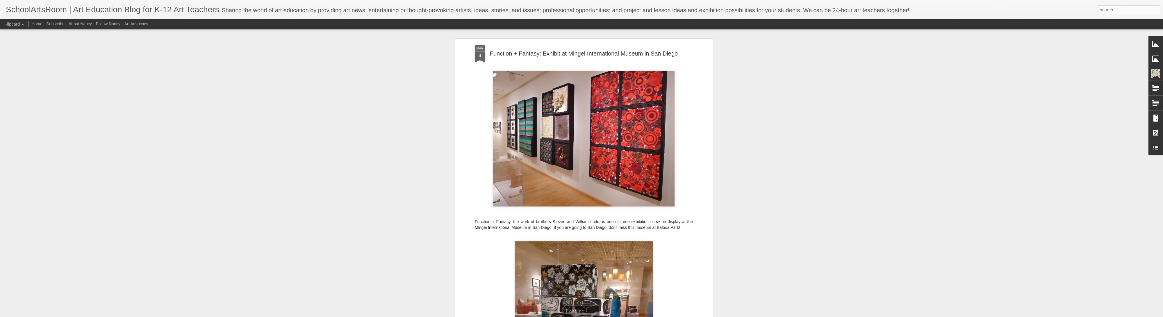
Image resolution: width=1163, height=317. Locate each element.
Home (36, 24)
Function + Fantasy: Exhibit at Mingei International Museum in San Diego (584, 53)
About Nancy (80, 24)
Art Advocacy (136, 24)
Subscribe (56, 24)
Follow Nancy (108, 24)
